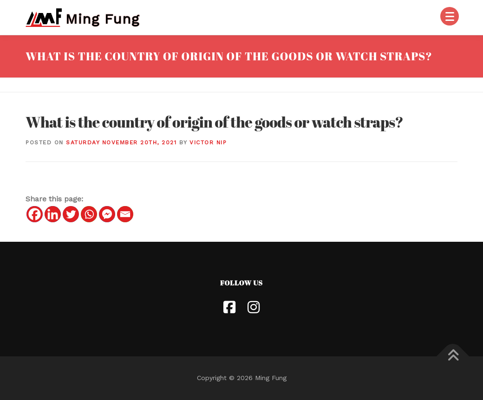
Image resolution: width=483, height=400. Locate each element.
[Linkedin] (53, 214)
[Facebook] (34, 214)
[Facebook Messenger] (107, 214)
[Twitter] (71, 214)
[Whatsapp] (89, 214)
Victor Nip (208, 142)
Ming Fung (102, 18)
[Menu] (449, 16)
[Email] (125, 214)
